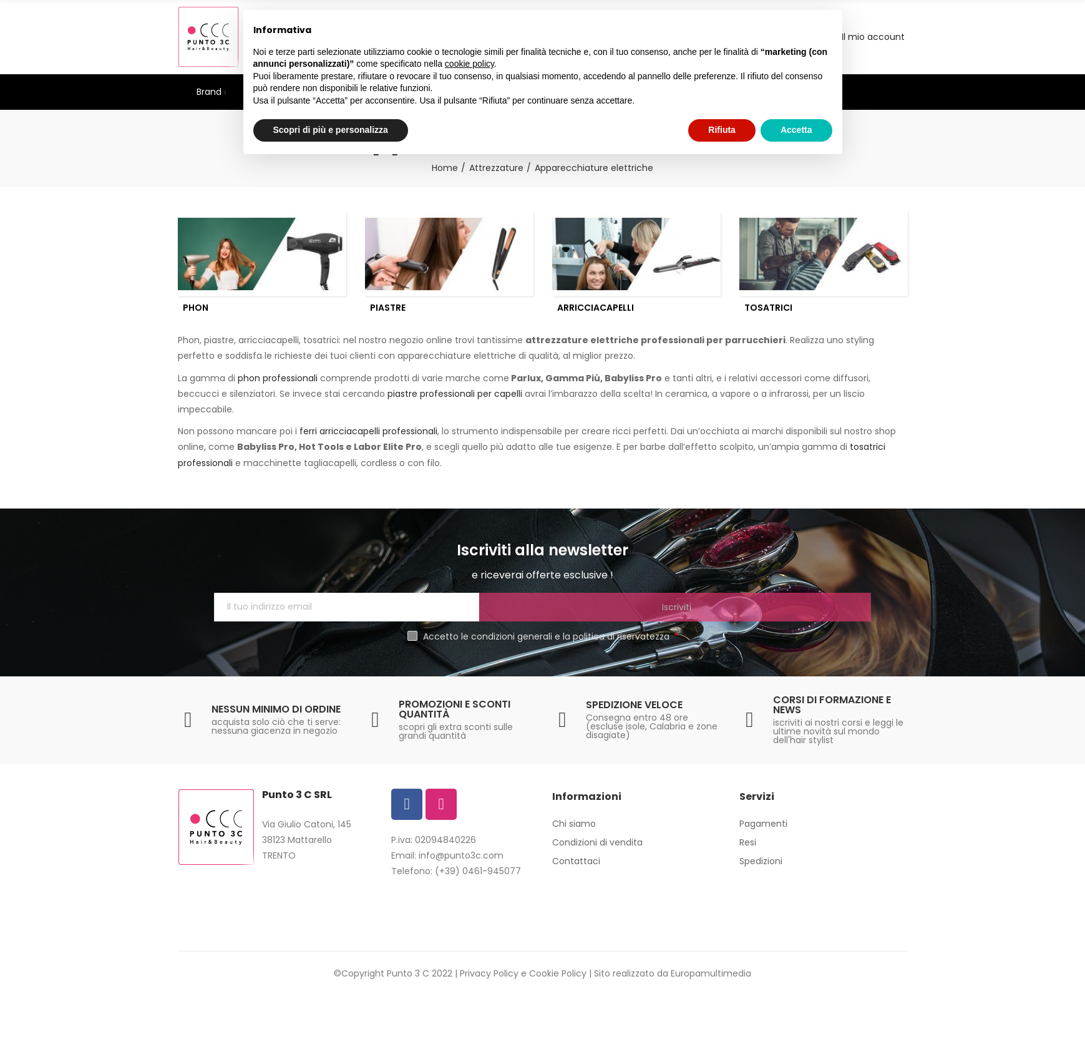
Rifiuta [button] (722, 130)
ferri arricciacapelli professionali (368, 437)
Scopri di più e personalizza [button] (330, 130)
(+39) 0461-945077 (478, 876)
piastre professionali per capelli (454, 399)
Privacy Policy (489, 979)
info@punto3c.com (461, 861)
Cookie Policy (557, 979)
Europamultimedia (711, 979)
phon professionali (276, 384)
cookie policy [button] (469, 64)
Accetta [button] (796, 130)
